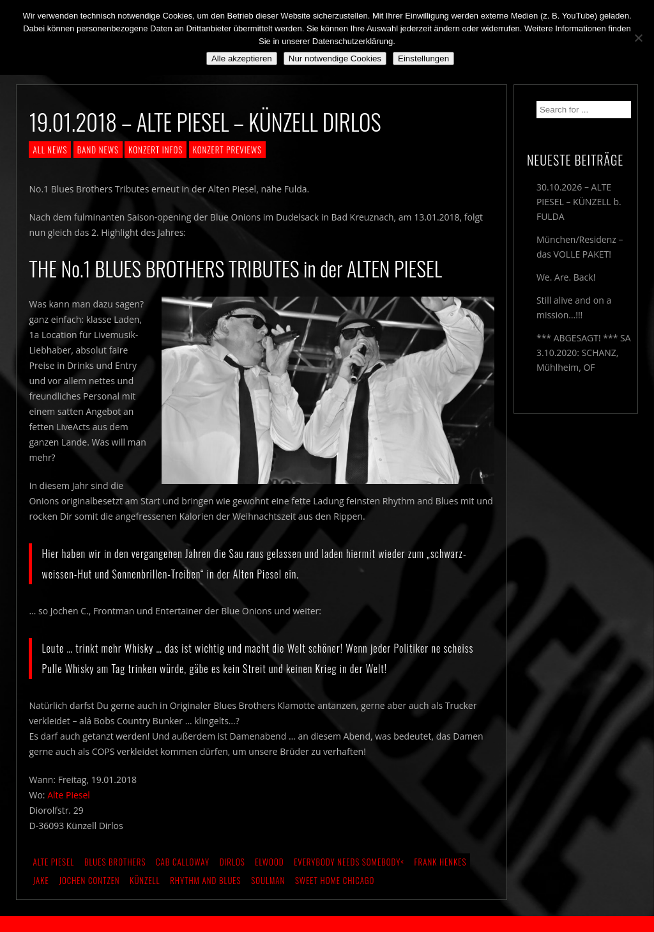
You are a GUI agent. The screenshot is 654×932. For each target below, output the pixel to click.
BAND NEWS (98, 149)
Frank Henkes (440, 861)
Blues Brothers (115, 861)
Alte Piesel (68, 795)
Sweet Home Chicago (335, 880)
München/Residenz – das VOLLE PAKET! (579, 246)
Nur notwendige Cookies (335, 58)
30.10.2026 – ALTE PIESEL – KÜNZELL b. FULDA (578, 201)
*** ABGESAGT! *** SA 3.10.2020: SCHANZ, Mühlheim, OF (583, 352)
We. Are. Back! (565, 277)
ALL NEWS (50, 149)
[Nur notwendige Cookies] (638, 37)
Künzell (145, 880)
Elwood (269, 861)
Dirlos (232, 861)
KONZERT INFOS (155, 149)
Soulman (268, 880)
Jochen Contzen (89, 880)
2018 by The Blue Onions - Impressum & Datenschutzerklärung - (327, 924)
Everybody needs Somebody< (349, 861)
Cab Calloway (182, 861)
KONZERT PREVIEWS (227, 149)
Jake (41, 880)
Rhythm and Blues (205, 880)
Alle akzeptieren (241, 58)
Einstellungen (423, 58)
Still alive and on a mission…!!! (573, 307)
